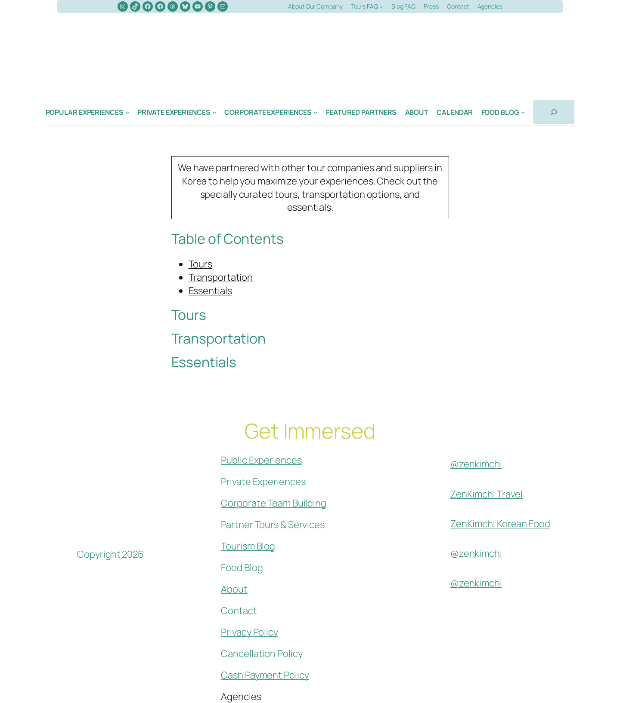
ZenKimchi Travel (486, 494)
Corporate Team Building (273, 503)
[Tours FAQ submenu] (381, 6)
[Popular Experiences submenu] (127, 112)
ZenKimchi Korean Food (500, 523)
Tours (201, 264)
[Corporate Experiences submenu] (315, 112)
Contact (239, 610)
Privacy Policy (249, 632)
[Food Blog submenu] (523, 112)
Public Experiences (261, 460)
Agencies (241, 696)
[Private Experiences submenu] (214, 112)
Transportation (221, 277)
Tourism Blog (248, 546)
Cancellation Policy (261, 653)
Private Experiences (263, 481)
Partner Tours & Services (273, 524)
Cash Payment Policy (265, 675)
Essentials (210, 290)
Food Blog (242, 567)
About (234, 589)
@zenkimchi (476, 463)
